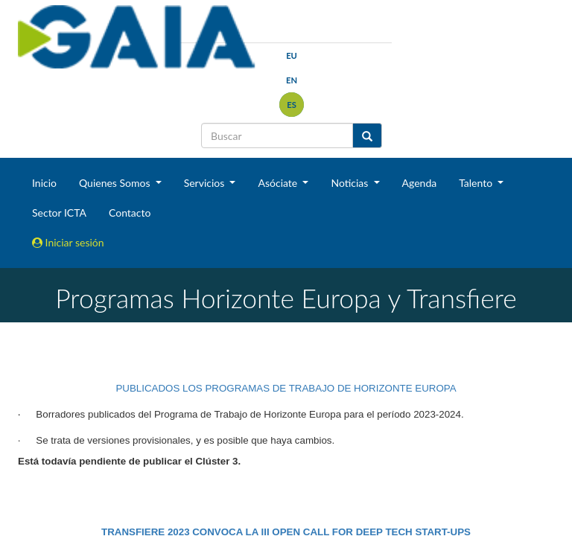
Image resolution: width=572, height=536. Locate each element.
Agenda (419, 182)
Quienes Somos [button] (116, 182)
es (291, 104)
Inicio (44, 182)
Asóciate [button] (278, 182)
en (291, 80)
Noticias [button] (351, 182)
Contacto (129, 212)
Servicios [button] (205, 182)
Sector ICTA (59, 212)
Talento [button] (477, 182)
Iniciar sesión (68, 242)
